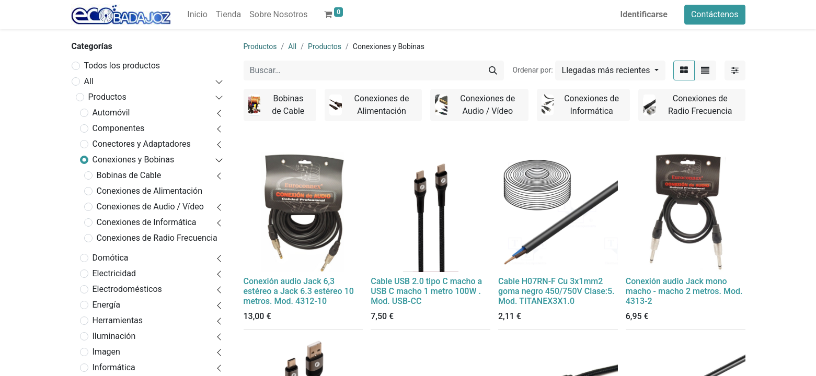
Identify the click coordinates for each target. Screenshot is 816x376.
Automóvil (111, 113)
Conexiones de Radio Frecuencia (157, 238)
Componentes (119, 128)
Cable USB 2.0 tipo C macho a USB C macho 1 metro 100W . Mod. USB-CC (426, 291)
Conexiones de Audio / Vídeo (150, 207)
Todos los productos (122, 65)
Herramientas (118, 320)
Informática (114, 367)
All (89, 81)
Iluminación (114, 336)
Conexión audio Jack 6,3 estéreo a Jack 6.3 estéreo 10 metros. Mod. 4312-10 (299, 291)
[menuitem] (197, 14)
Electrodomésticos (127, 289)
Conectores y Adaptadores (142, 144)
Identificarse (644, 14)
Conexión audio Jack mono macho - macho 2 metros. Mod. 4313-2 (684, 291)
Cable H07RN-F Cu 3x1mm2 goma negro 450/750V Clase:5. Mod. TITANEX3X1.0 (556, 291)
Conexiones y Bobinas (134, 159)
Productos (107, 97)
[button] (610, 70)
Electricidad (114, 273)
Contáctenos (715, 14)
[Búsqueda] (493, 70)
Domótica (111, 258)
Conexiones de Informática (147, 222)
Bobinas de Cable (129, 175)
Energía (106, 305)
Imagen (106, 352)
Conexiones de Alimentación (150, 191)
